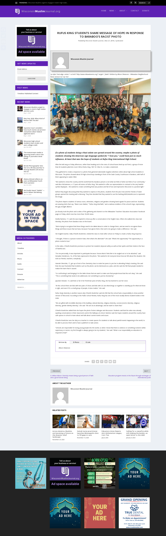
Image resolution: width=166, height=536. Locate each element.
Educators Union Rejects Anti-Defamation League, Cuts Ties (112, 431)
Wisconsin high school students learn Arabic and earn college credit (33, 141)
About (122, 12)
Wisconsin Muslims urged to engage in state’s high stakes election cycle (35, 107)
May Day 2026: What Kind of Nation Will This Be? (34, 117)
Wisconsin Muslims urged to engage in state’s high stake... (48, 3)
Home (103, 12)
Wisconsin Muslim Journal (94, 39)
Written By (63, 340)
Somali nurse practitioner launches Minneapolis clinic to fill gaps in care (88, 431)
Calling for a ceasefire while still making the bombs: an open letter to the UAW (137, 431)
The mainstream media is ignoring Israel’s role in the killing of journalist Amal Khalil (34, 153)
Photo (19, 257)
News (111, 12)
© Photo (76, 340)
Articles (20, 252)
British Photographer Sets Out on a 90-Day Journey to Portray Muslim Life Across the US (34, 167)
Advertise (20, 278)
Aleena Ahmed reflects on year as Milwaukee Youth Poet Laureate (33, 179)
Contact (135, 12)
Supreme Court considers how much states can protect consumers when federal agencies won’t (35, 129)
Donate (145, 12)
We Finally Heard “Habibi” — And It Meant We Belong (34, 189)
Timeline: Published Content (27, 92)
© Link (88, 340)
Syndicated (119, 39)
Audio (19, 262)
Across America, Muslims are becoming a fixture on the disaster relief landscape (63, 432)
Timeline (20, 246)
